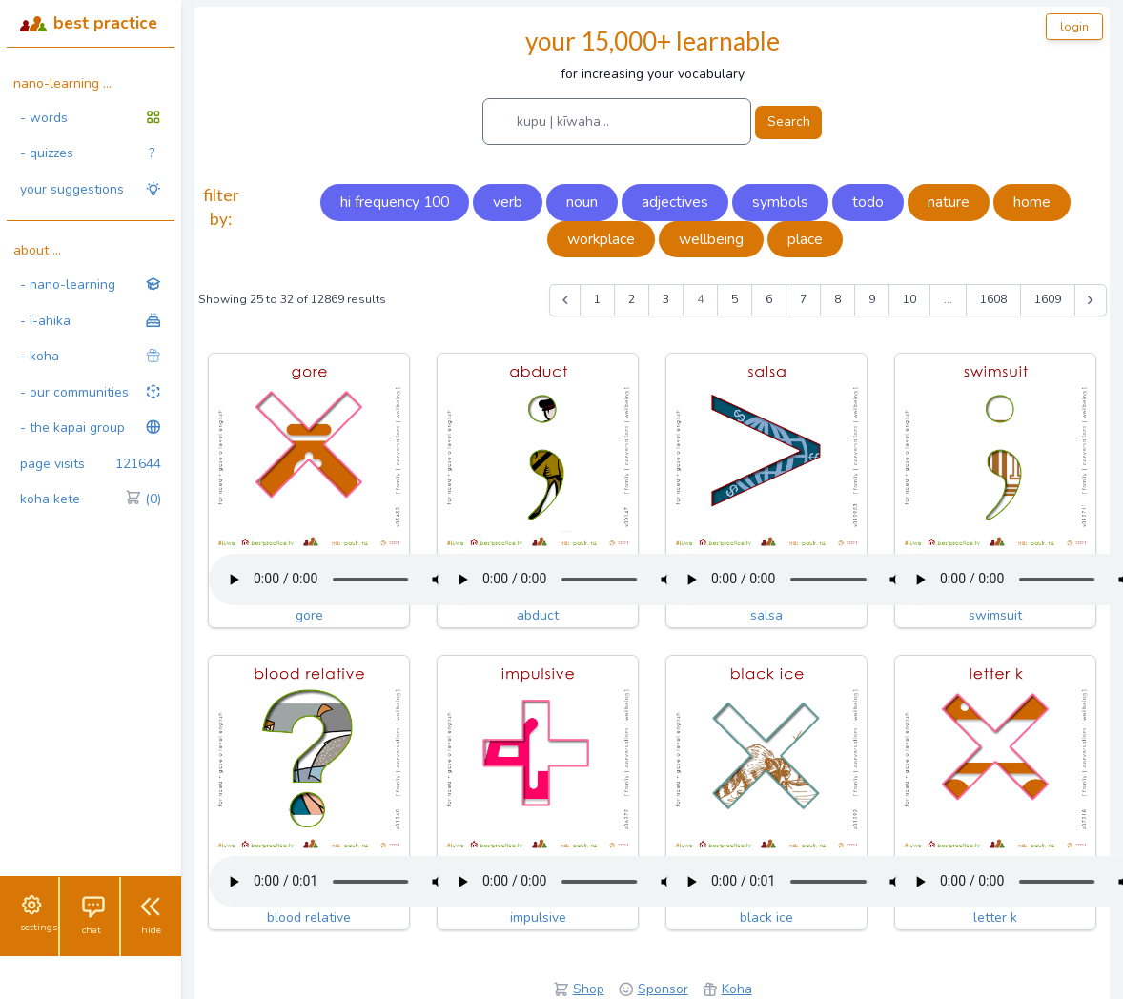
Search (788, 121)
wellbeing (711, 239)
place (805, 239)
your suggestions (90, 189)
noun (582, 202)
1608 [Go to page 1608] (993, 299)
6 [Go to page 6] (769, 299)
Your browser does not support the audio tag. (352, 579)
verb (507, 202)
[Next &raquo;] (1090, 300)
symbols (780, 202)
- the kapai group (90, 427)
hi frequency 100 (394, 202)
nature (949, 202)
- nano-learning (90, 284)
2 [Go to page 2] (631, 299)
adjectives (675, 202)
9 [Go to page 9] (871, 299)
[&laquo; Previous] (565, 300)
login (1074, 26)
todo (868, 202)
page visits (90, 464)
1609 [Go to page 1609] (1047, 299)
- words (90, 118)
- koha (90, 356)
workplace (601, 239)
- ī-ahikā (90, 321)
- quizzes (87, 153)
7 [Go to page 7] (803, 299)
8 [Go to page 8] (837, 299)
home (1032, 202)
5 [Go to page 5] (734, 299)
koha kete (90, 499)
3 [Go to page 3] (666, 299)
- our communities (90, 392)
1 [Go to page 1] (597, 299)
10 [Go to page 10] (909, 299)
